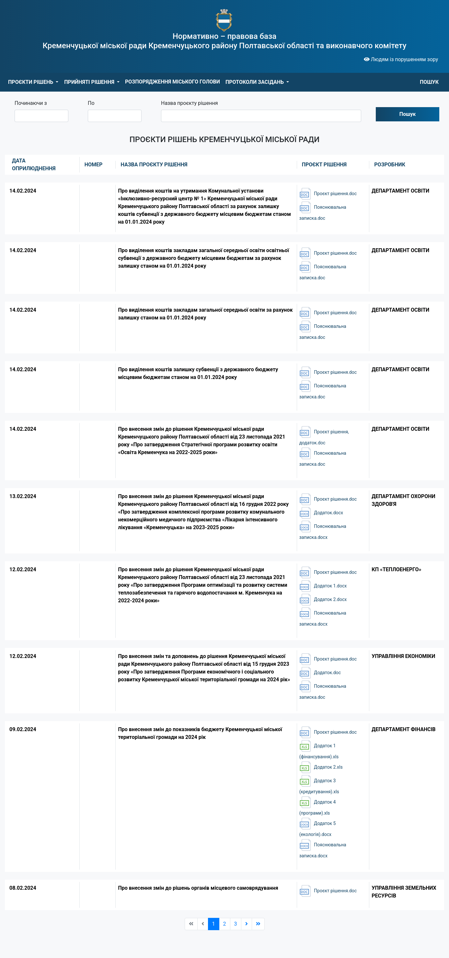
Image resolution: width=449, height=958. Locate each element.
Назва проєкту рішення (189, 103)
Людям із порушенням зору (401, 59)
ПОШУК (429, 82)
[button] (33, 82)
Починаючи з (31, 103)
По (91, 103)
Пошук (407, 114)
